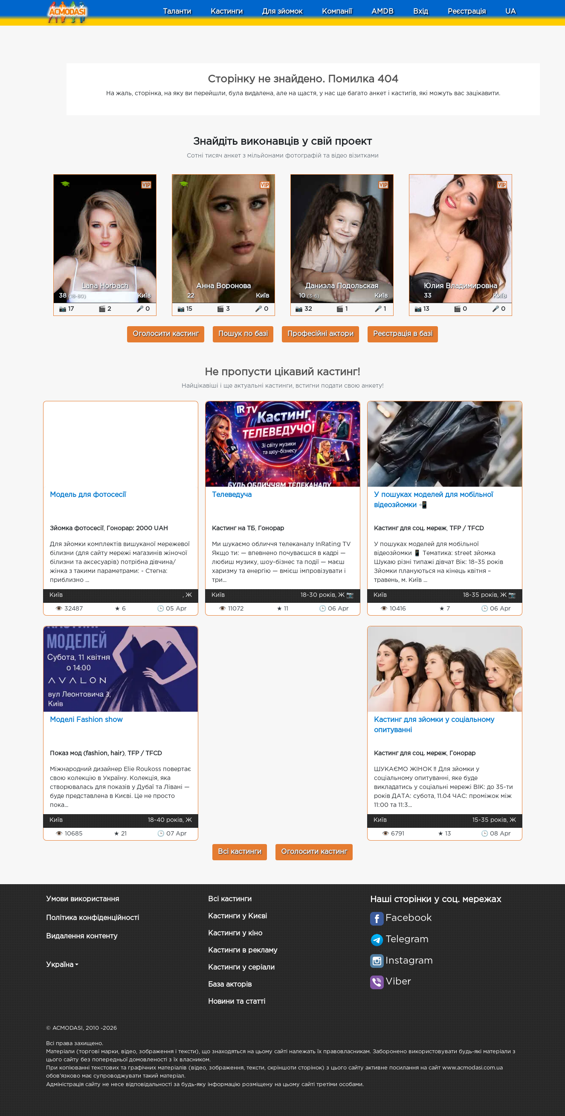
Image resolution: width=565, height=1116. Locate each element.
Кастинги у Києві (237, 916)
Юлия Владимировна (460, 286)
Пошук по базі (243, 334)
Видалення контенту (81, 936)
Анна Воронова (223, 286)
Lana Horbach (104, 286)
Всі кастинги (239, 852)
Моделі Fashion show (86, 720)
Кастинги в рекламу (242, 950)
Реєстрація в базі (402, 334)
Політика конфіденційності (92, 918)
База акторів (230, 985)
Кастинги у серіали (241, 967)
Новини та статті (236, 1002)
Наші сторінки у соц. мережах (435, 899)
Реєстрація (467, 12)
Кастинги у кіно (235, 933)
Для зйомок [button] (282, 12)
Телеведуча (232, 495)
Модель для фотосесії (88, 495)
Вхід (420, 12)
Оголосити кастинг (166, 334)
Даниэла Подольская (341, 286)
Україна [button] (59, 965)
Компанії (337, 12)
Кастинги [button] (227, 12)
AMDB (382, 12)
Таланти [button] (177, 12)
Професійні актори (320, 334)
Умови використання (82, 899)
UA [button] (510, 12)
